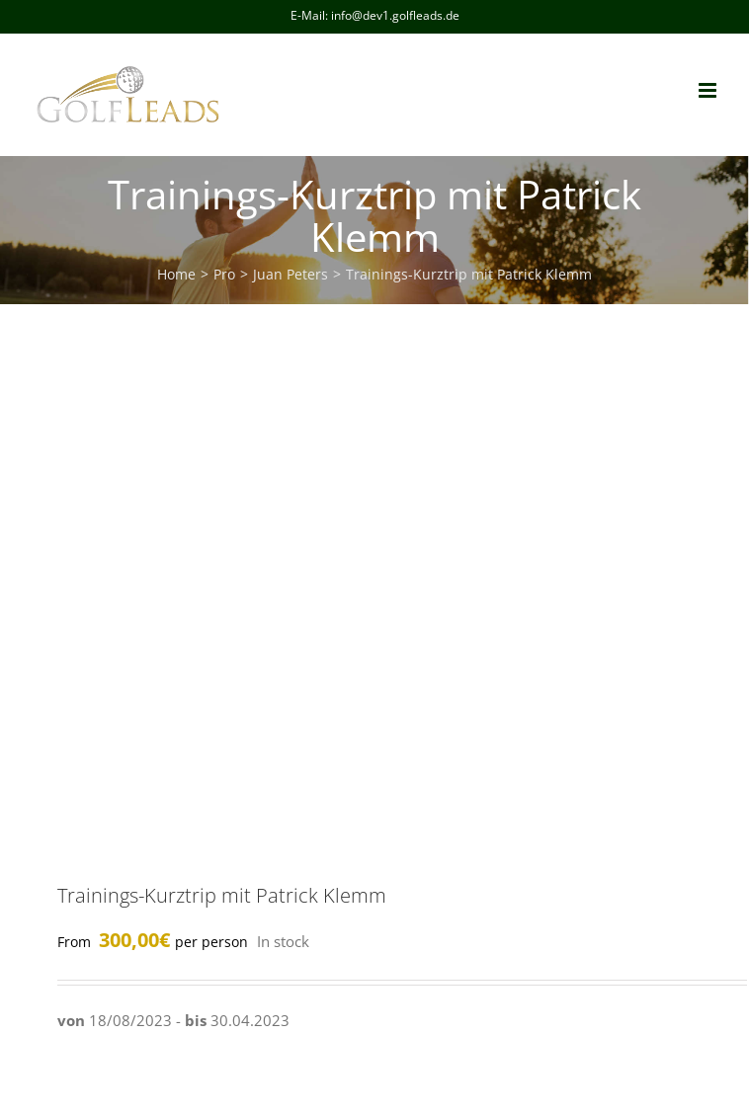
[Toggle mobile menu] (709, 90)
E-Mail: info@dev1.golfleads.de (375, 15)
